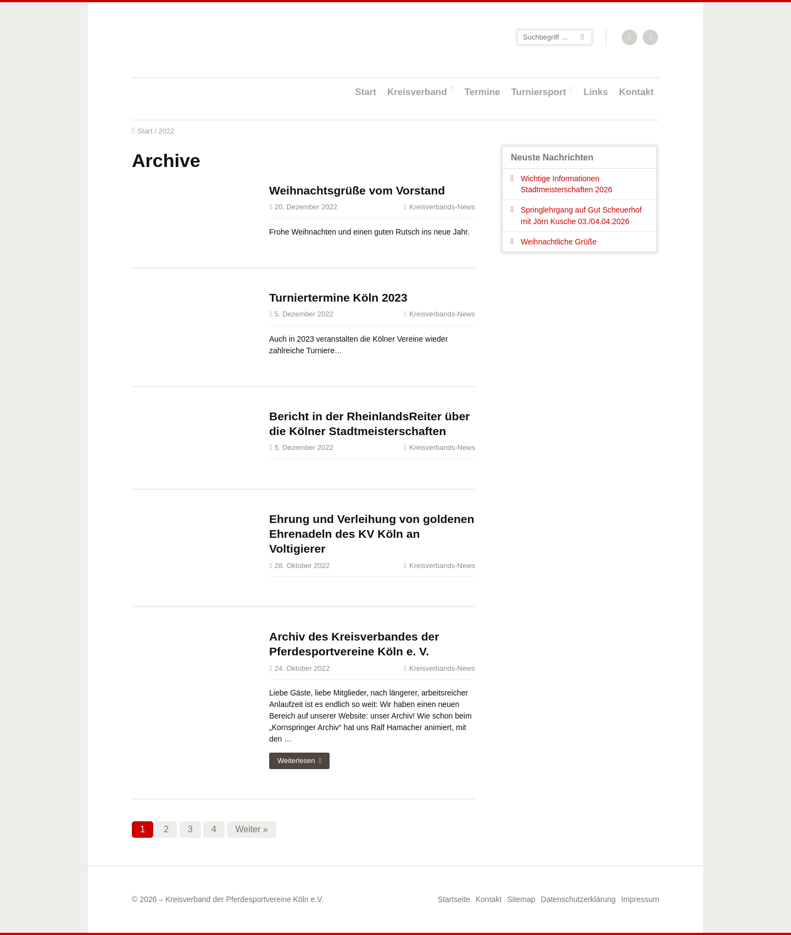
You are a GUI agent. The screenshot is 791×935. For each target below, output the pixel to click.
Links (595, 92)
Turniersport (538, 92)
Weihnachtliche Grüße (559, 241)
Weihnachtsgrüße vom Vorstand (357, 190)
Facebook (651, 38)
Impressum (640, 899)
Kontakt (636, 92)
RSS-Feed (630, 38)
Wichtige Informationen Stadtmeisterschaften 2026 (566, 184)
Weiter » (251, 829)
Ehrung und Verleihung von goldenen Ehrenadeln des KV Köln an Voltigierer (371, 534)
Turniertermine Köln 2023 (338, 297)
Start (365, 92)
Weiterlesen (296, 760)
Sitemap (521, 899)
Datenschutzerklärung (578, 899)
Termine (482, 92)
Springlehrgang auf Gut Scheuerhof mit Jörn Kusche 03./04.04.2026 (581, 215)
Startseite (203, 39)
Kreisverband (417, 92)
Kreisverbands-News (442, 207)
